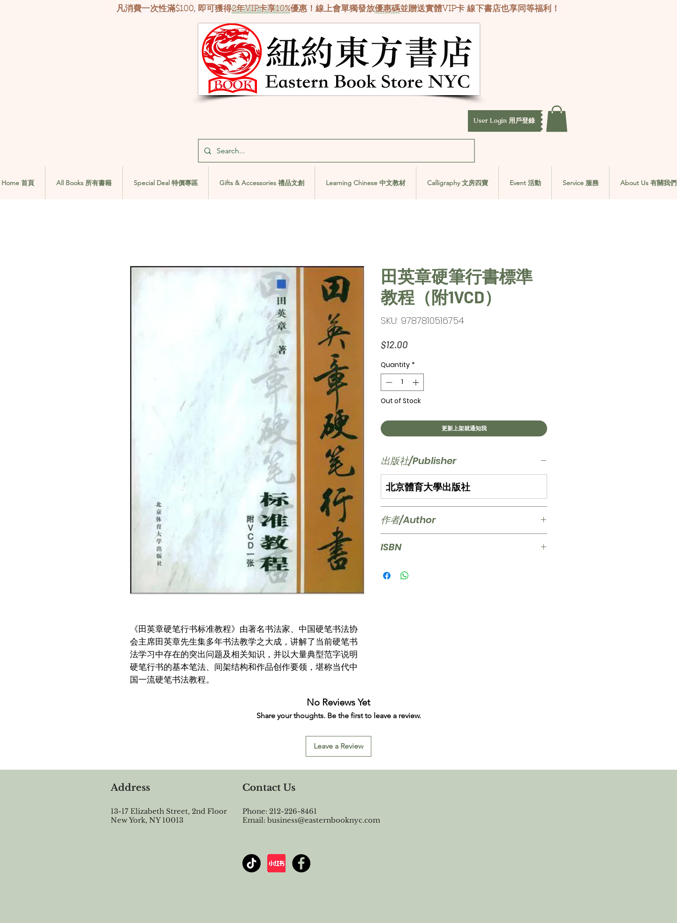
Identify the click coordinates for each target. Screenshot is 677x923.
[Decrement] (388, 382)
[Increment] (416, 382)
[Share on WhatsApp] (404, 575)
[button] (504, 121)
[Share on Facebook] (386, 575)
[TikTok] (251, 863)
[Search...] (335, 151)
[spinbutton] (402, 382)
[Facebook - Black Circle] (301, 863)
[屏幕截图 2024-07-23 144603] (276, 863)
